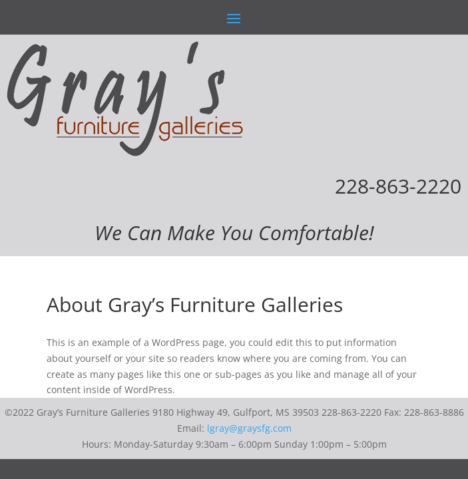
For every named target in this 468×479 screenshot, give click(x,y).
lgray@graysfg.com (249, 428)
